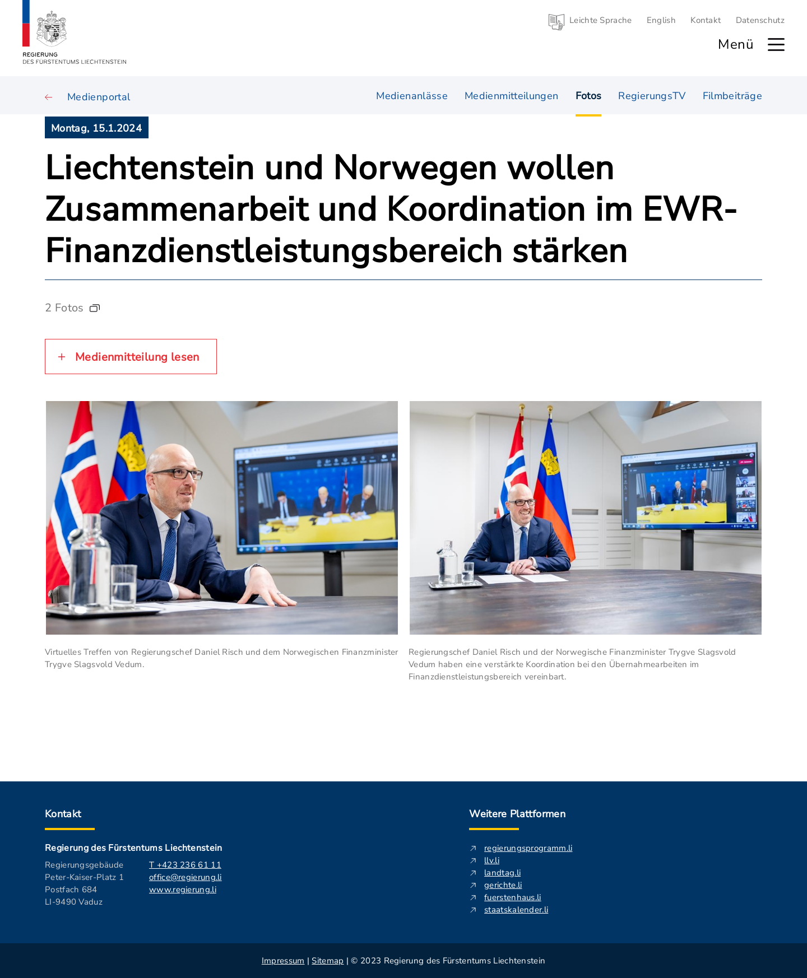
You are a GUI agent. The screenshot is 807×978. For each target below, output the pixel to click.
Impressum (283, 960)
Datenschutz (760, 20)
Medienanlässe (412, 95)
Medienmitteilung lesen (137, 357)
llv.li (491, 860)
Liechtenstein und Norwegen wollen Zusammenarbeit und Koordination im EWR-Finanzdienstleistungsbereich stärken (391, 209)
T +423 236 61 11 (185, 864)
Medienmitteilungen (511, 95)
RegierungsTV (651, 95)
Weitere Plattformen (517, 814)
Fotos (589, 96)
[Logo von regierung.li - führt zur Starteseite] (74, 32)
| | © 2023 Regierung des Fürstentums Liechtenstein (403, 960)
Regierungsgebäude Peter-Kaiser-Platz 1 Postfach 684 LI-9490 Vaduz (84, 883)
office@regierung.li (185, 877)
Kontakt (705, 20)
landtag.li (502, 872)
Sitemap (328, 960)
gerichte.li (503, 885)
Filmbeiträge (732, 95)
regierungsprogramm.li (528, 848)
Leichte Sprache (600, 20)
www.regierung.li (182, 889)
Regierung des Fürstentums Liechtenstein (133, 848)
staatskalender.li (516, 909)
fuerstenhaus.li (512, 897)
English (661, 20)
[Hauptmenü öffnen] (776, 44)
